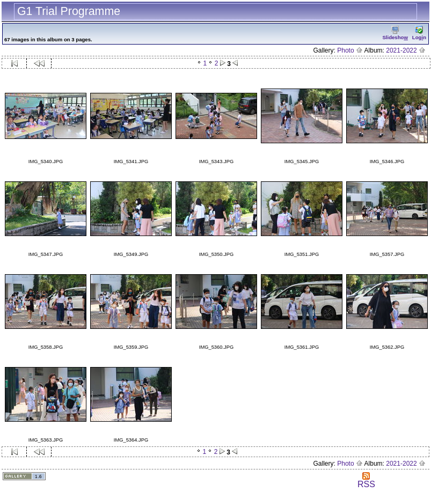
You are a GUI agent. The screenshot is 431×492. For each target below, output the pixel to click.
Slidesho (394, 33)
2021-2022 (406, 50)
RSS (366, 480)
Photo (350, 50)
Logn (419, 33)
